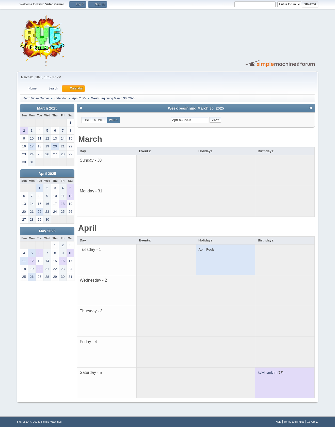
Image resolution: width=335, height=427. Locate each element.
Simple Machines (51, 421)
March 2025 (47, 108)
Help (278, 421)
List (87, 119)
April (87, 228)
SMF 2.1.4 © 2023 (28, 421)
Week (113, 119)
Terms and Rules (294, 421)
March (90, 139)
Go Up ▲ (312, 421)
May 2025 (47, 231)
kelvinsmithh (267, 372)
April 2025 (47, 174)
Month (99, 119)
